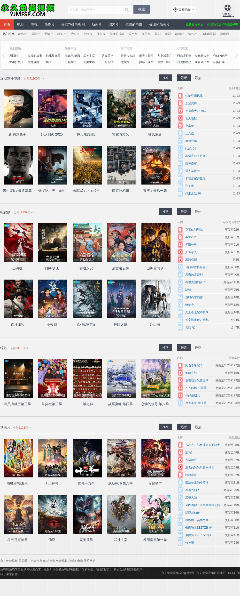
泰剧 (168, 34)
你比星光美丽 (53, 58)
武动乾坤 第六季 (120, 483)
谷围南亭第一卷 (155, 540)
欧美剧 (146, 34)
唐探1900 (163, 62)
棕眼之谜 (120, 324)
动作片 (49, 24)
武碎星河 (191, 475)
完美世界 (89, 62)
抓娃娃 (125, 62)
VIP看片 (228, 14)
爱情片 (48, 34)
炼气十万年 (86, 483)
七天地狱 (191, 118)
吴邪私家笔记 (86, 324)
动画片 (97, 24)
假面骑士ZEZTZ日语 (198, 527)
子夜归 (52, 324)
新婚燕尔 (191, 141)
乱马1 (189, 452)
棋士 (49, 62)
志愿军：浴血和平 (86, 191)
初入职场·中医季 (195, 388)
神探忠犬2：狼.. (195, 111)
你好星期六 (192, 395)
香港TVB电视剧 (73, 24)
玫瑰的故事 (35, 55)
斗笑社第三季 (220, 64)
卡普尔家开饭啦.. (196, 178)
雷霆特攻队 (120, 134)
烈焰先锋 (191, 103)
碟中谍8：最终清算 (17, 191)
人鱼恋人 (191, 252)
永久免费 (36, 561)
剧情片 (88, 34)
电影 (20, 24)
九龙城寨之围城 (164, 58)
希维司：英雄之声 (197, 520)
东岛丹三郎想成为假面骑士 (202, 445)
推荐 (165, 78)
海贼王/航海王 (72, 58)
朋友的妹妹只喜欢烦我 (199, 467)
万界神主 (71, 62)
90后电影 (49, 561)
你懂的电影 (133, 24)
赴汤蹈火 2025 (52, 134)
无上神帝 (52, 483)
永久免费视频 (28, 9)
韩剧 (158, 34)
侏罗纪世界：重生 (51, 191)
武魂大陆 (191, 497)
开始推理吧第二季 (183, 64)
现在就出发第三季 (197, 380)
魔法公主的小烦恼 (197, 482)
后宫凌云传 (120, 268)
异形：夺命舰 (146, 64)
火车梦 (189, 126)
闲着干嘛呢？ (194, 365)
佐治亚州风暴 (194, 95)
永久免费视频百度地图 (210, 573)
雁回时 (13, 55)
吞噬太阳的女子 (195, 282)
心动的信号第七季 (220, 58)
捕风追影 (155, 134)
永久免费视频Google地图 (177, 573)
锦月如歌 (17, 324)
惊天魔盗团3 (86, 134)
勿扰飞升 (191, 327)
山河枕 (17, 268)
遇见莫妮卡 (192, 171)
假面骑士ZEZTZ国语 (198, 535)
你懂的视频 (117, 34)
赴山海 (155, 324)
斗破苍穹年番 (17, 540)
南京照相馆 (120, 191)
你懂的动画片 (159, 24)
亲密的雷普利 (194, 274)
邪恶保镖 (191, 259)
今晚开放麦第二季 (202, 58)
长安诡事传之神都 (197, 320)
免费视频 (62, 561)
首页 (7, 24)
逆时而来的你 (194, 297)
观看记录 (184, 9)
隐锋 (188, 289)
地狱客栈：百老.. (196, 156)
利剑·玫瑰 (52, 268)
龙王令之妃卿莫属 (197, 312)
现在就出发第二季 (202, 64)
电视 (34, 24)
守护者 (189, 186)
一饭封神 (86, 404)
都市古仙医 (192, 490)
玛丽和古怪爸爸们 (197, 267)
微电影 (224, 34)
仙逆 (51, 540)
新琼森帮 (191, 163)
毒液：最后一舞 (146, 58)
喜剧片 (35, 34)
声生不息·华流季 (195, 403)
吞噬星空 (107, 55)
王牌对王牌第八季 (183, 58)
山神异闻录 (155, 268)
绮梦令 (189, 304)
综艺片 (113, 24)
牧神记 (189, 542)
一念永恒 (107, 62)
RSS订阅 (234, 573)
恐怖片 (74, 34)
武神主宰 (89, 55)
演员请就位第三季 (17, 404)
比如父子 (191, 148)
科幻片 (61, 34)
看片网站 (89, 561)
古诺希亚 (191, 460)
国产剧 (133, 34)
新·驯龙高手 (17, 134)
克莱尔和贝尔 (194, 229)
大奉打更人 (16, 62)
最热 (198, 78)
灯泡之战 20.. (193, 193)
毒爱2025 (191, 237)
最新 (184, 78)
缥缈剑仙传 (192, 512)
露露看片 (24, 561)
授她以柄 (33, 62)
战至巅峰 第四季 (120, 404)
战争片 (101, 34)
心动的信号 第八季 (155, 404)
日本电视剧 (208, 34)
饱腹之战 (191, 373)
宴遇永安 (86, 268)
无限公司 (191, 244)
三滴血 (189, 133)
